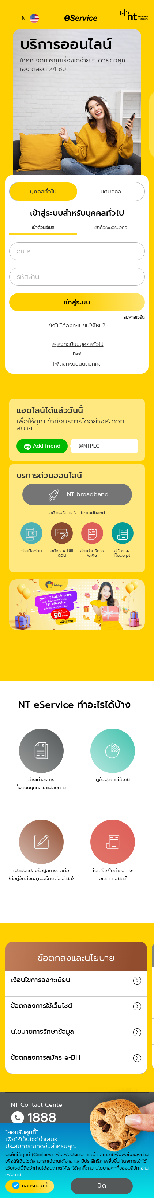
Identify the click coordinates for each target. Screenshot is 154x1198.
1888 (41, 1117)
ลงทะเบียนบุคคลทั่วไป (80, 343)
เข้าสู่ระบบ (77, 302)
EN (28, 18)
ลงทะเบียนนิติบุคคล (80, 363)
